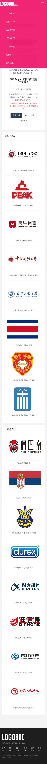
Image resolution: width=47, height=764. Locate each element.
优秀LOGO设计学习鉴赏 (16, 743)
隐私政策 (32, 749)
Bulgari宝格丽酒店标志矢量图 (26, 81)
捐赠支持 (23, 121)
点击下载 (16, 115)
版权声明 (18, 749)
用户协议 (10, 749)
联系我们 (39, 749)
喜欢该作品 (29, 115)
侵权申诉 (25, 749)
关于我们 (3, 749)
